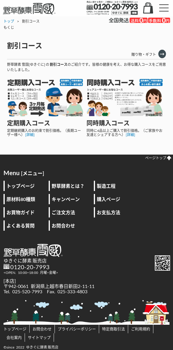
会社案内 (14, 337)
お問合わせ (63, 225)
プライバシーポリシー (77, 328)
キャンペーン (66, 199)
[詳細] (30, 135)
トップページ (20, 186)
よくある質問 (20, 225)
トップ (9, 21)
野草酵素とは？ (68, 186)
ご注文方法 (63, 212)
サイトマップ (39, 337)
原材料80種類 (20, 199)
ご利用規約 (140, 328)
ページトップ (158, 158)
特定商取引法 (113, 328)
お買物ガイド (20, 212)
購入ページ (108, 199)
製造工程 (106, 186)
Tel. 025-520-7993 (23, 291)
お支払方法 (108, 212)
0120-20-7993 (30, 266)
